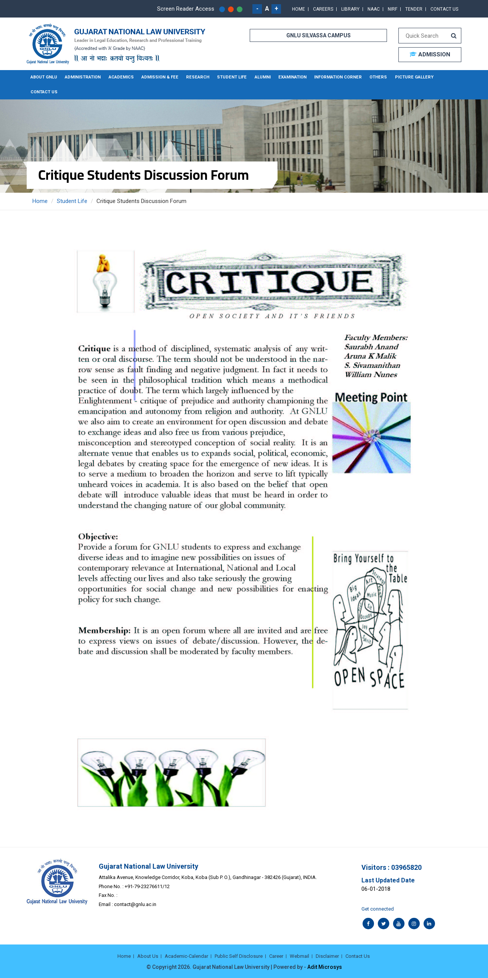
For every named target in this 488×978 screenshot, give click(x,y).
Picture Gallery (405, 77)
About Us (147, 956)
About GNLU (43, 77)
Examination (288, 77)
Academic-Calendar (186, 956)
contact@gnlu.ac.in (135, 904)
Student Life (228, 77)
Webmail (299, 956)
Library (350, 9)
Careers (323, 9)
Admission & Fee (158, 77)
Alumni (258, 77)
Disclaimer (327, 956)
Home (298, 9)
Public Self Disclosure (239, 956)
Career (276, 956)
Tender (413, 9)
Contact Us (444, 9)
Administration (82, 77)
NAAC (374, 9)
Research (195, 77)
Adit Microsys (324, 967)
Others (371, 77)
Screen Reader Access (185, 8)
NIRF (392, 9)
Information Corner (332, 77)
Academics (120, 77)
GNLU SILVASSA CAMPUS (318, 35)
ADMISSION (429, 54)
